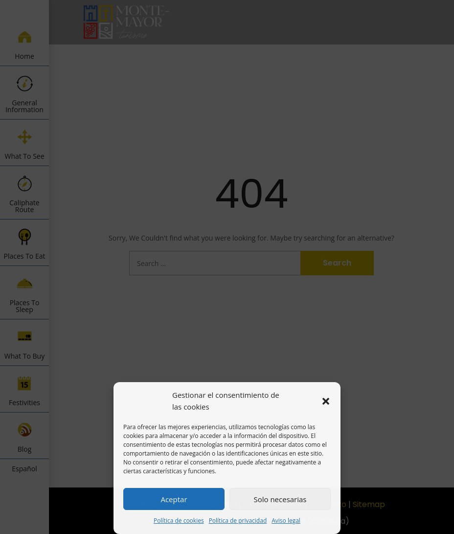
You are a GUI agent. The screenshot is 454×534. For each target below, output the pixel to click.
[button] (326, 401)
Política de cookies (179, 520)
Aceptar (173, 499)
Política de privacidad (238, 520)
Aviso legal (286, 520)
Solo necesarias (279, 499)
